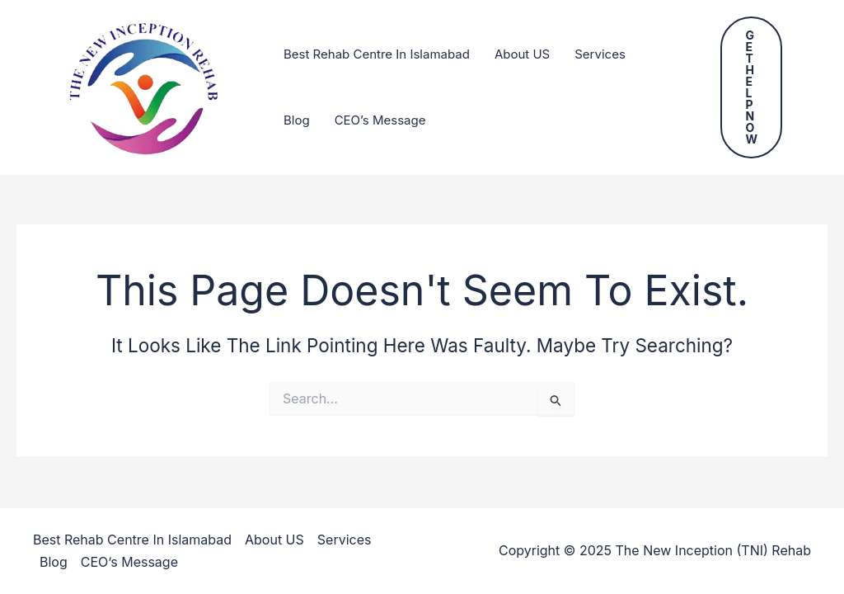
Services (600, 54)
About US (522, 54)
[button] (751, 87)
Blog (297, 120)
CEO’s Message (380, 120)
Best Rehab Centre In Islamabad (377, 54)
